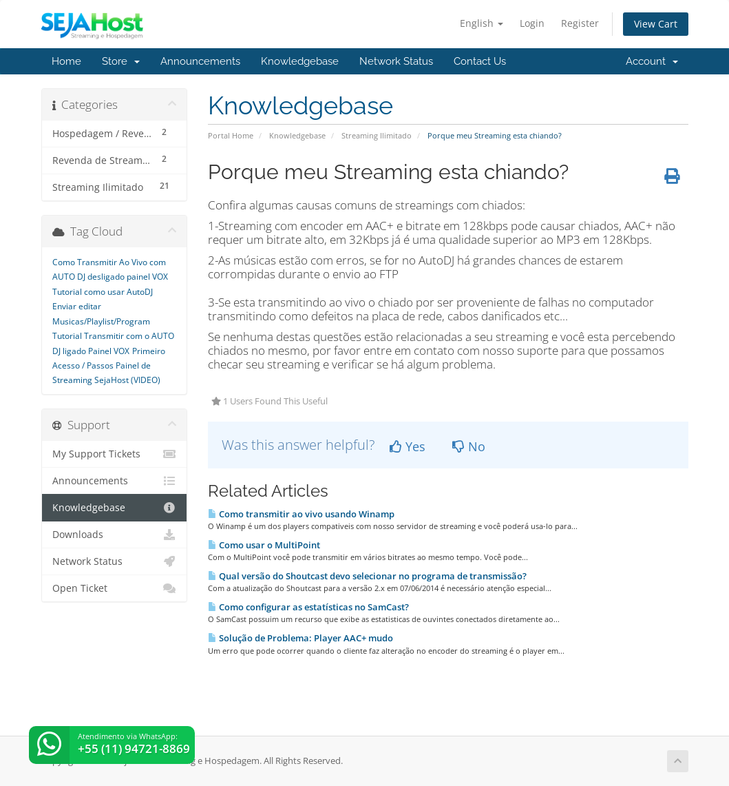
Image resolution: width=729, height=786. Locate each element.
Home (66, 61)
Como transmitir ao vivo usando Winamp (301, 514)
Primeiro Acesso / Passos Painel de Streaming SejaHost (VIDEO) (108, 365)
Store (121, 61)
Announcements (200, 61)
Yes (407, 446)
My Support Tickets (114, 454)
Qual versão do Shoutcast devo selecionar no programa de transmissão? (367, 576)
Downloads (114, 534)
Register (580, 23)
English (481, 23)
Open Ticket (114, 588)
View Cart (655, 23)
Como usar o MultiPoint (264, 545)
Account (652, 61)
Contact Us (480, 61)
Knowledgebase (300, 61)
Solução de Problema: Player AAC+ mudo (300, 638)
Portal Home (230, 135)
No (468, 446)
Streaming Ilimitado (376, 135)
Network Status (396, 61)
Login (532, 23)
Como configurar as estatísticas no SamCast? (308, 607)
